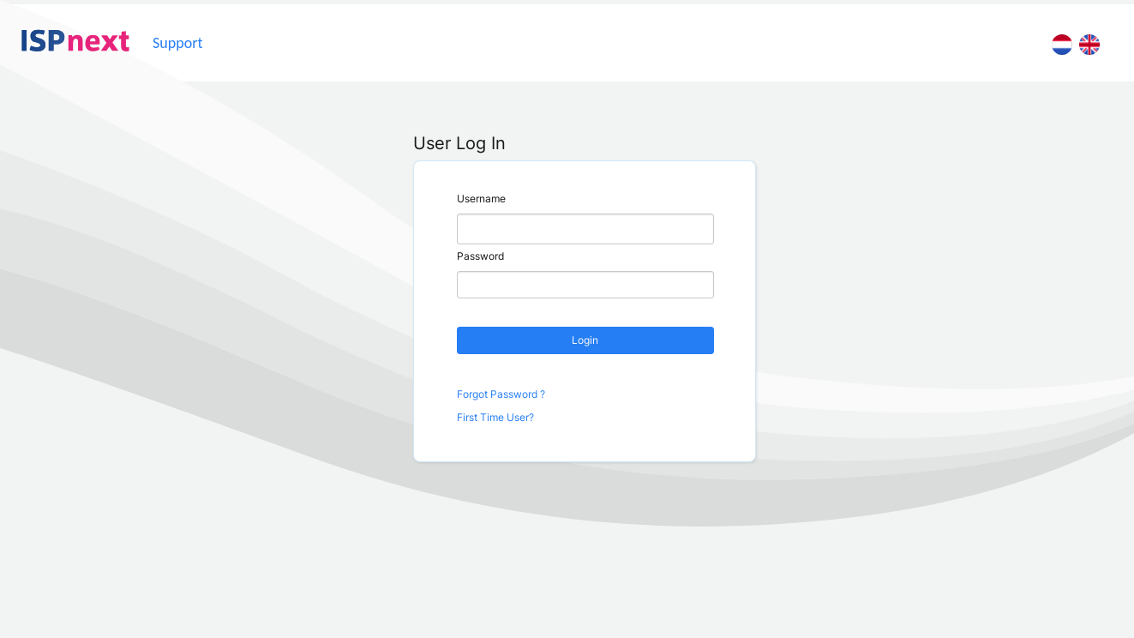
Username (481, 198)
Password (480, 256)
